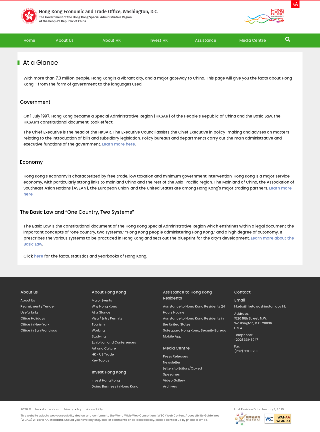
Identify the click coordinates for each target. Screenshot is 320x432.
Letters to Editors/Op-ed (182, 368)
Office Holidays (32, 318)
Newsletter (171, 362)
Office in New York (34, 324)
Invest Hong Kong (106, 380)
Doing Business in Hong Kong (115, 386)
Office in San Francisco (38, 330)
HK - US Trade (103, 354)
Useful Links (29, 312)
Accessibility (94, 409)
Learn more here (118, 144)
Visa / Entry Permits (107, 318)
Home (29, 40)
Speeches (171, 374)
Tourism (98, 324)
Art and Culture (104, 348)
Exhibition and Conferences (114, 342)
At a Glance (101, 312)
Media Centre (252, 40)
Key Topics (100, 360)
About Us (27, 300)
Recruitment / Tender (37, 306)
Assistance (205, 40)
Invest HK (159, 40)
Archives (170, 386)
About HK (111, 40)
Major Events (102, 300)
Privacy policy (73, 409)
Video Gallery (174, 380)
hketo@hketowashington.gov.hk (260, 306)
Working (98, 330)
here (38, 256)
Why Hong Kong (104, 306)
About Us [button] (65, 40)
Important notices (47, 409)
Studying (99, 336)
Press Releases (175, 356)
